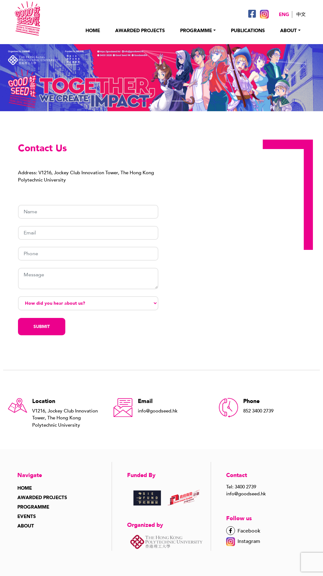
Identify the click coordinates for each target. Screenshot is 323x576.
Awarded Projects (42, 497)
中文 (301, 14)
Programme (33, 507)
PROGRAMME (196, 30)
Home (24, 488)
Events (26, 516)
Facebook (243, 530)
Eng (284, 14)
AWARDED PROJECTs (140, 30)
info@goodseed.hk (246, 494)
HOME (92, 30)
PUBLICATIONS (248, 30)
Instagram (243, 541)
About (288, 30)
